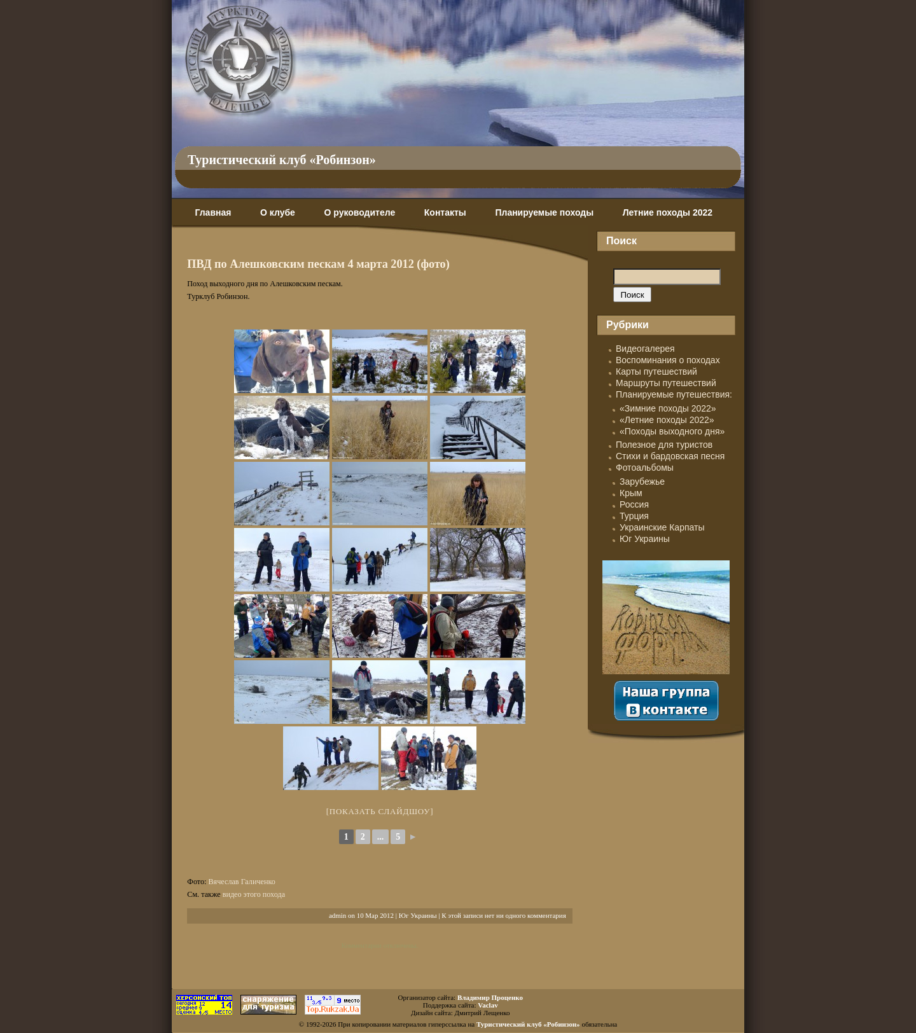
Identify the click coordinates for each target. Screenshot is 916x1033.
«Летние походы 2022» (667, 420)
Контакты (445, 212)
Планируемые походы (544, 212)
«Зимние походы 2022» (668, 408)
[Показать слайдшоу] (380, 811)
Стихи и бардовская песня (670, 456)
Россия (634, 504)
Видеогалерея (645, 348)
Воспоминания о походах (668, 360)
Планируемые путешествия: (674, 394)
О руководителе (359, 212)
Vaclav (487, 1005)
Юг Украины (418, 915)
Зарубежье (642, 481)
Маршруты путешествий (666, 383)
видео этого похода (254, 894)
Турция (634, 516)
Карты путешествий (656, 371)
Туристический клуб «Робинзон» (282, 160)
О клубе (277, 212)
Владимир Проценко (490, 997)
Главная (213, 212)
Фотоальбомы (645, 467)
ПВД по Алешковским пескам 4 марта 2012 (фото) (318, 264)
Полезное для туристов (664, 445)
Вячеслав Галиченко (241, 881)
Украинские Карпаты (662, 527)
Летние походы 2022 (667, 212)
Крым (631, 493)
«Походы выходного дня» (672, 431)
